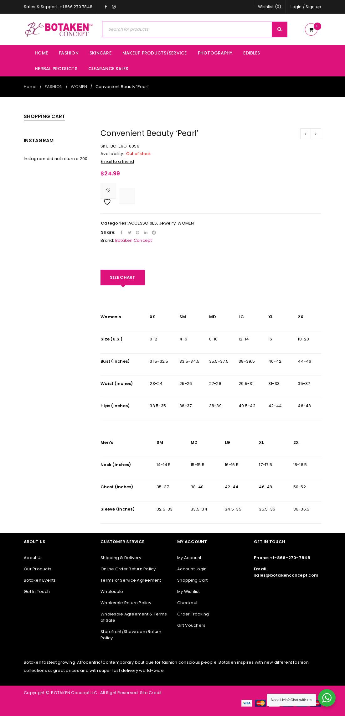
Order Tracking (193, 614)
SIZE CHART (123, 277)
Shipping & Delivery (120, 558)
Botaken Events (40, 580)
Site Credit (150, 693)
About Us (33, 558)
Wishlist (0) (269, 7)
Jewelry (167, 223)
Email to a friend (117, 161)
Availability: (112, 154)
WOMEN (79, 87)
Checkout (187, 603)
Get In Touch (37, 591)
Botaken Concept (133, 240)
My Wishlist (188, 591)
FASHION (54, 87)
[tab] (122, 277)
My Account (189, 558)
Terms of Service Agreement (130, 580)
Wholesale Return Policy (125, 603)
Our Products (37, 569)
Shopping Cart (192, 580)
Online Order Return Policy (128, 569)
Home (30, 87)
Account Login (192, 569)
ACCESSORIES (142, 223)
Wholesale (111, 591)
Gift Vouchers (191, 625)
